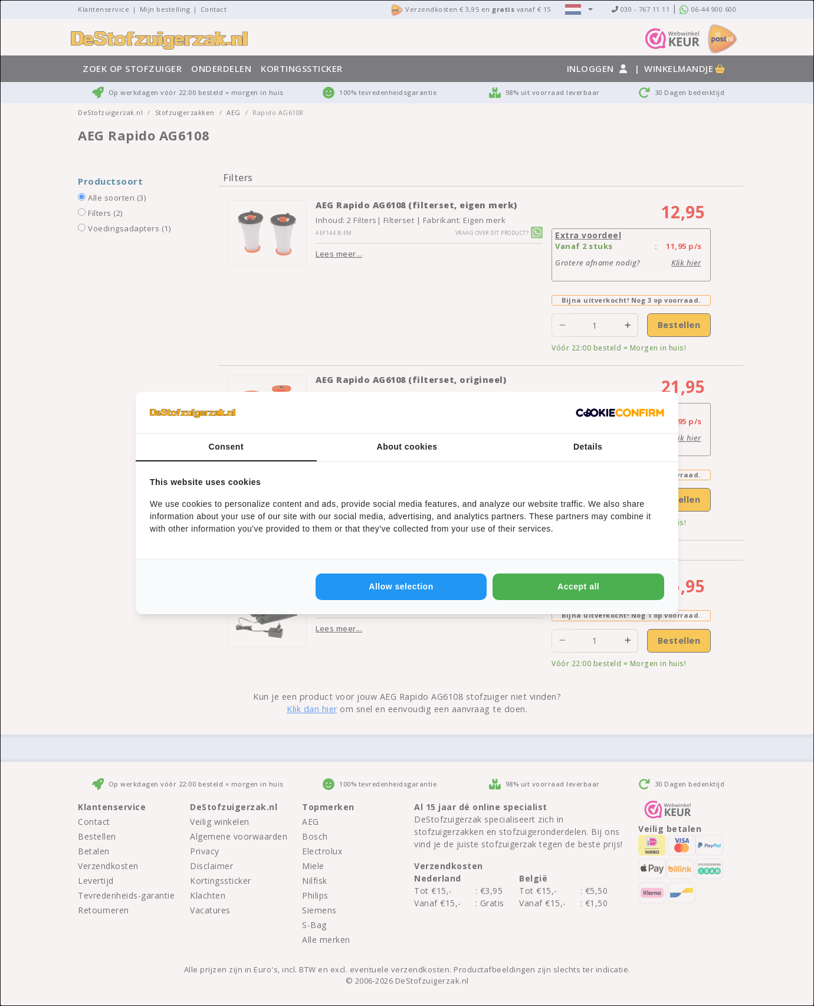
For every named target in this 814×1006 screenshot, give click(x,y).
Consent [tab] (226, 446)
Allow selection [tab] (401, 586)
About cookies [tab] (407, 446)
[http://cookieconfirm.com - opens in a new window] (620, 412)
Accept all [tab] (578, 586)
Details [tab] (587, 446)
